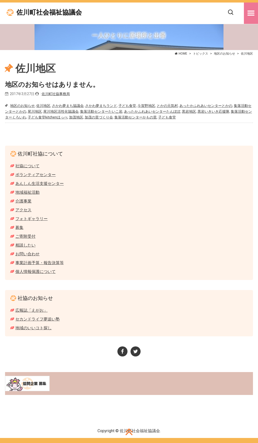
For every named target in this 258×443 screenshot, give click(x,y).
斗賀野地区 (146, 106)
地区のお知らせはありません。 (52, 84)
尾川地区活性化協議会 (61, 111)
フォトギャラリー (31, 218)
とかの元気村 (167, 106)
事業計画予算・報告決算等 (39, 262)
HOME (183, 53)
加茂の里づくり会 (99, 117)
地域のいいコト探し (33, 328)
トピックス (200, 53)
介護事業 (23, 201)
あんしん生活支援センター (39, 183)
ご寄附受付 (25, 236)
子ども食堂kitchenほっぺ (48, 117)
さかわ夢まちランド (101, 106)
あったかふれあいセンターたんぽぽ (152, 111)
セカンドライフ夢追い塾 (37, 319)
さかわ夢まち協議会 (68, 106)
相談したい (25, 245)
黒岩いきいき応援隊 (213, 111)
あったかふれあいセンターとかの (205, 106)
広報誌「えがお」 (31, 310)
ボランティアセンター (35, 174)
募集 (19, 227)
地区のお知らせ (224, 53)
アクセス (23, 210)
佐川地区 (43, 106)
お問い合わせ (27, 254)
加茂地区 (76, 117)
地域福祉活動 (27, 192)
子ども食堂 (127, 106)
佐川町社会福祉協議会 (49, 12)
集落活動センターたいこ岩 (101, 111)
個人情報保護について (35, 271)
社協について (27, 166)
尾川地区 (35, 111)
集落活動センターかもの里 (135, 117)
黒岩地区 (189, 111)
